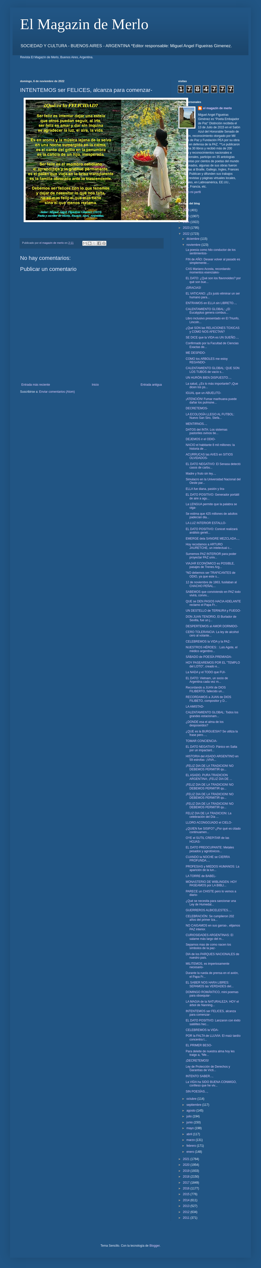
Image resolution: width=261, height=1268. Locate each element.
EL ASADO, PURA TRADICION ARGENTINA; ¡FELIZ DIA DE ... (209, 776)
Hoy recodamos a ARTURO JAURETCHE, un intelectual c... (209, 546)
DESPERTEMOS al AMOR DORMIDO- (212, 626)
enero (190, 1152)
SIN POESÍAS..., (197, 1091)
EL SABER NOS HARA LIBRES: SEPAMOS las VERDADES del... (210, 984)
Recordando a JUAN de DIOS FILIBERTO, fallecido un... (206, 689)
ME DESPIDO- (196, 353)
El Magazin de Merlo (84, 24)
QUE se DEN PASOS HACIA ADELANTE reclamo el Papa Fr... (213, 603)
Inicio (95, 384)
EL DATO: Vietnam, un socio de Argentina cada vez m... (207, 679)
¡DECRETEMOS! (197, 1060)
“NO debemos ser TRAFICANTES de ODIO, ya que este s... (210, 574)
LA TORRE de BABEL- (201, 876)
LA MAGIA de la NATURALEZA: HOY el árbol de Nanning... (212, 1003)
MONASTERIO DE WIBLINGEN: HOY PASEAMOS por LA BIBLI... (211, 883)
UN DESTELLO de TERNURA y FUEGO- (213, 610)
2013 (186, 1206)
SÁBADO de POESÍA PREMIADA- (209, 657)
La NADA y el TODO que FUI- (206, 672)
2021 (186, 1159)
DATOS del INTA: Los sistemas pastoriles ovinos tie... (206, 431)
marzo (191, 1140)
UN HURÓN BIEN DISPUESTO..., (208, 377)
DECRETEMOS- (197, 408)
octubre (191, 1099)
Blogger (154, 1245)
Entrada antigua (151, 384)
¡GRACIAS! (193, 288)
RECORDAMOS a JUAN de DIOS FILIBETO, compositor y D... (208, 698)
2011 (186, 1218)
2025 (186, 216)
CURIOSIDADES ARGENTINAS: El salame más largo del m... (209, 936)
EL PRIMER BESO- (199, 1045)
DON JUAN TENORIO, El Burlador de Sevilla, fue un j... (211, 618)
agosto (191, 1110)
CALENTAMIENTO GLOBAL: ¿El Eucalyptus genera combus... (208, 310)
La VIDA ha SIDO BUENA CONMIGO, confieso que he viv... (211, 1083)
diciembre (193, 239)
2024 (186, 222)
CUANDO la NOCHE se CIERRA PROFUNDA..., (208, 858)
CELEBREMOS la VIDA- (202, 1030)
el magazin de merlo (217, 108)
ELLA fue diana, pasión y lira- (205, 489)
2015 (186, 1194)
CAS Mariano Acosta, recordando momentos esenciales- (208, 270)
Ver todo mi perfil (189, 192)
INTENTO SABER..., (199, 1076)
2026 (186, 210)
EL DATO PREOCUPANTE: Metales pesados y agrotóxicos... (210, 849)
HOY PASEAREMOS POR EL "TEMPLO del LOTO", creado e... (213, 664)
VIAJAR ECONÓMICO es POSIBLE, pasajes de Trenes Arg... (210, 565)
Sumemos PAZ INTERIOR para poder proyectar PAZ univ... (211, 555)
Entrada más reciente (35, 384)
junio (190, 1122)
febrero (191, 1145)
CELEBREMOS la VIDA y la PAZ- (208, 641)
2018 (186, 1176)
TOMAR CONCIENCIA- (201, 741)
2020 (186, 1165)
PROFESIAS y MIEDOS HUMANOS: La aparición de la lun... (212, 868)
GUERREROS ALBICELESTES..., (208, 910)
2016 (186, 1188)
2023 (186, 227)
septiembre (194, 1105)
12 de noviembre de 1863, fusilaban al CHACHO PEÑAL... (211, 584)
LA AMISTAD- (195, 706)
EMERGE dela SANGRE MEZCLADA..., (212, 538)
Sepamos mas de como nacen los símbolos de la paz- (208, 946)
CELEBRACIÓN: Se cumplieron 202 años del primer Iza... (210, 917)
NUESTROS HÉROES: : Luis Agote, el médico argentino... (211, 649)
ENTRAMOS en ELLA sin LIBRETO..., (211, 303)
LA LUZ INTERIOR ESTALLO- (206, 523)
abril (189, 1134)
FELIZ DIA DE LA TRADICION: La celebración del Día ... (208, 815)
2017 (186, 1182)
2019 (186, 1171)
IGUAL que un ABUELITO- (203, 393)
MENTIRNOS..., (196, 424)
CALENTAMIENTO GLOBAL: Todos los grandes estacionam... (212, 714)
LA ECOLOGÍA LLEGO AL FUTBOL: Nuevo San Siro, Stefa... (210, 416)
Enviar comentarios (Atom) (57, 391)
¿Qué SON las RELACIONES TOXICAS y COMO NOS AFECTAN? (212, 329)
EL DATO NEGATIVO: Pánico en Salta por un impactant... (211, 748)
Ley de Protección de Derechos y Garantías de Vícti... (208, 1068)
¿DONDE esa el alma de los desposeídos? (205, 723)
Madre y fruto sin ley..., (201, 473)
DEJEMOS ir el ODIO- (201, 439)
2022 (186, 234)
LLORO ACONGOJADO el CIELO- (209, 822)
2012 (186, 1212)
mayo (190, 1128)
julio (189, 1116)
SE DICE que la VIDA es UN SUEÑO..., (212, 337)
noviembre (193, 245)
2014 (186, 1200)
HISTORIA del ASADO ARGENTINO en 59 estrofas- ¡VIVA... (212, 758)
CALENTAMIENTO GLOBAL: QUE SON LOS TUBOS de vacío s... (212, 369)
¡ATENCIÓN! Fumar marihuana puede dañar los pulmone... (211, 400)
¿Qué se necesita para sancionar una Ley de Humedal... (211, 902)
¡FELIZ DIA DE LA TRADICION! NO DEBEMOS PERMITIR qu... (209, 767)
